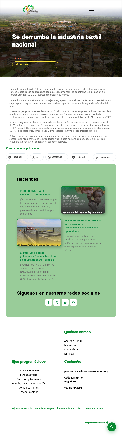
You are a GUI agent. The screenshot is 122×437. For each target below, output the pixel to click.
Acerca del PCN (73, 340)
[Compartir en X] (32, 156)
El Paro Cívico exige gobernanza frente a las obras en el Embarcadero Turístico (38, 255)
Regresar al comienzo (95, 421)
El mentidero (71, 348)
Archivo (18, 58)
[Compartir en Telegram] (71, 156)
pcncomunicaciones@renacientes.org (86, 370)
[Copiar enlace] (92, 156)
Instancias (70, 344)
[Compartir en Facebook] (15, 156)
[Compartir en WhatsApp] (50, 156)
